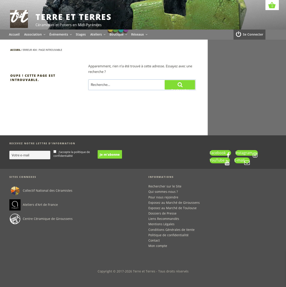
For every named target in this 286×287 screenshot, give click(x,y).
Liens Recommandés (163, 219)
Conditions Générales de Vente (171, 229)
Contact (154, 240)
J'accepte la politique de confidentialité (71, 154)
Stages (81, 34)
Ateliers (98, 34)
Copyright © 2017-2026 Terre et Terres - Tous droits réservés (143, 271)
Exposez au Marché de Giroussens (174, 202)
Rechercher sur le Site (164, 186)
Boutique (118, 34)
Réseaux (139, 34)
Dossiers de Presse (162, 213)
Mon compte (157, 246)
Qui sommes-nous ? (163, 191)
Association (35, 34)
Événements (60, 34)
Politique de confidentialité (168, 235)
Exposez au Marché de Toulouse (172, 208)
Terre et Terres (74, 16)
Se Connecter (253, 34)
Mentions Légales (161, 224)
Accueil (14, 34)
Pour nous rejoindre (163, 197)
